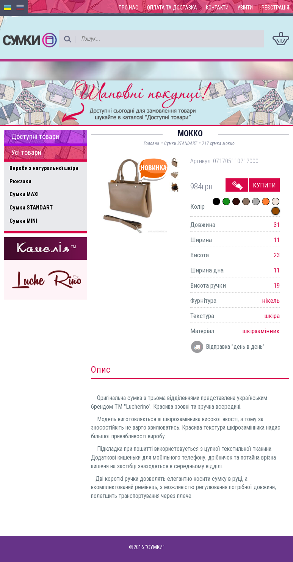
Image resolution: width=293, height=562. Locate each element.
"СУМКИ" (155, 547)
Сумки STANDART (31, 207)
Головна (151, 143)
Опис (100, 369)
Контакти (217, 8)
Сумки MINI (23, 220)
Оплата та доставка (172, 8)
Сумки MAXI (24, 194)
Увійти (245, 8)
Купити (264, 185)
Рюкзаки (20, 181)
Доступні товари (35, 136)
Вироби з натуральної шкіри (43, 168)
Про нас (128, 8)
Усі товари (26, 152)
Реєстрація (275, 8)
